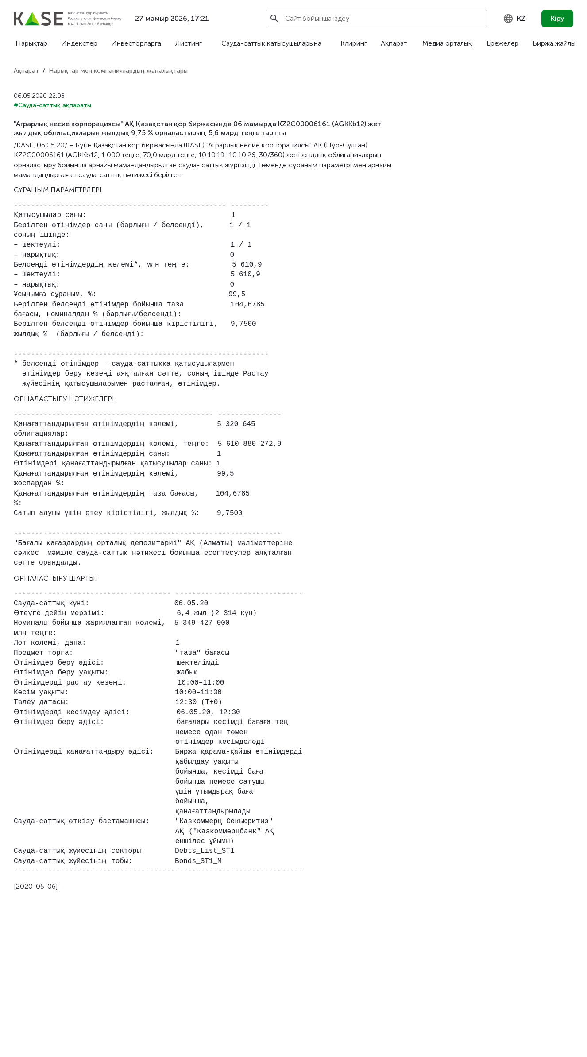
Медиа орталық (447, 43)
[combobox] (514, 18)
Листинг (188, 43)
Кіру (557, 18)
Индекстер (79, 43)
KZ (514, 18)
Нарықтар (31, 43)
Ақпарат (394, 43)
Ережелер (503, 43)
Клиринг (353, 43)
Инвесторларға (136, 43)
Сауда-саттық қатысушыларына (271, 43)
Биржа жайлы (554, 43)
